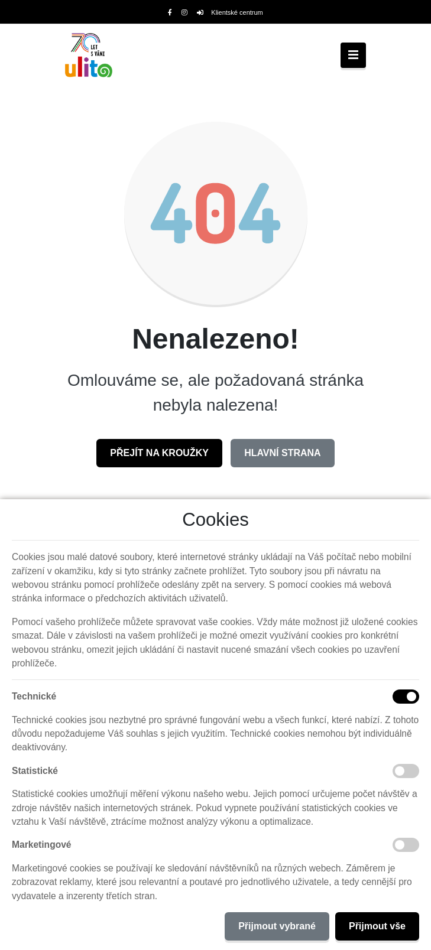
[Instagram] (184, 12)
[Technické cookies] (406, 696)
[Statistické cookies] (406, 771)
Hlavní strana (282, 453)
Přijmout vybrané (277, 926)
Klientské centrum (230, 12)
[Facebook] (170, 12)
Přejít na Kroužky (159, 453)
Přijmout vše (377, 926)
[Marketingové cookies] (406, 845)
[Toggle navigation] (353, 55)
